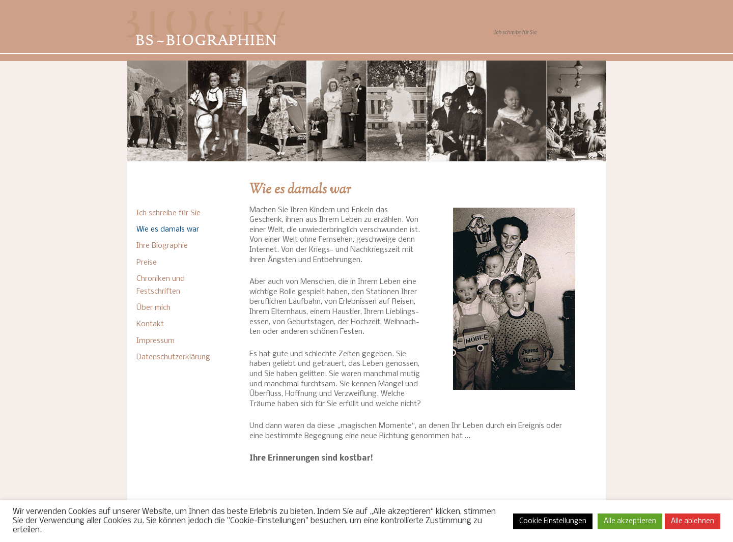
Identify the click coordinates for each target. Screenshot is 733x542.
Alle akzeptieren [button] (630, 521)
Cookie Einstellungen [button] (552, 521)
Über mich (153, 308)
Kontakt (150, 324)
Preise (146, 263)
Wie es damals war (167, 229)
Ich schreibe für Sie (168, 213)
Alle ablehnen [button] (692, 521)
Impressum (155, 341)
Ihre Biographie (162, 246)
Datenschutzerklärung (173, 357)
